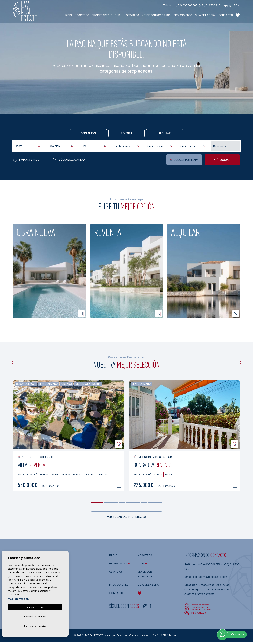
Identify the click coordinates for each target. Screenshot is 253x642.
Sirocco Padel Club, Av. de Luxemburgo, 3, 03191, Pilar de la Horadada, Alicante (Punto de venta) (210, 589)
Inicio (68, 15)
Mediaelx (174, 635)
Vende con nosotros (156, 15)
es (235, 5)
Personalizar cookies (35, 616)
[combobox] (27, 145)
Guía (118, 15)
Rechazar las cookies (35, 626)
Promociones (183, 15)
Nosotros (82, 15)
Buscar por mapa (184, 160)
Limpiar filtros (26, 160)
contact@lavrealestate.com (210, 576)
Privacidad (122, 635)
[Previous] (13, 362)
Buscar (222, 160)
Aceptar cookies (35, 607)
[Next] (239, 362)
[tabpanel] (68, 435)
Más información (18, 599)
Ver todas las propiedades (126, 517)
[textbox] (28, 146)
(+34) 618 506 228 (209, 5)
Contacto (226, 15)
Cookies (133, 635)
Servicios (132, 15)
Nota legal (110, 635)
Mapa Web (145, 635)
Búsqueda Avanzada (69, 160)
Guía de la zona (205, 15)
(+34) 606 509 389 (187, 5)
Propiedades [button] (100, 15)
